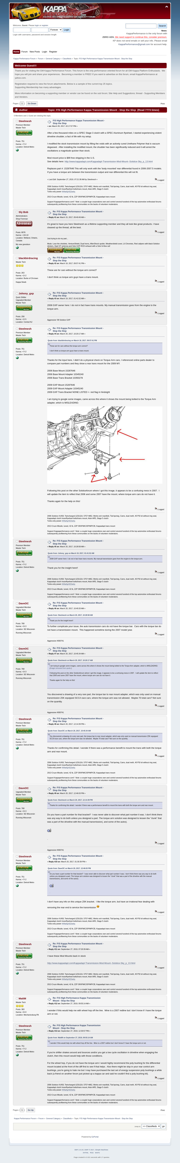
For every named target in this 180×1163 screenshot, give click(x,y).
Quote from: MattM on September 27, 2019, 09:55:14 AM (70, 1038)
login (37, 25)
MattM (22, 998)
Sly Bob (23, 212)
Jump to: (137, 1126)
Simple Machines (101, 1150)
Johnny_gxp (26, 293)
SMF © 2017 (89, 1150)
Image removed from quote (60, 668)
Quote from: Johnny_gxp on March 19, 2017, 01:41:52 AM (71, 553)
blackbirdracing (28, 258)
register (45, 25)
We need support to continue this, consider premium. (140, 37)
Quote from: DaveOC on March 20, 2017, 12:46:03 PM (69, 868)
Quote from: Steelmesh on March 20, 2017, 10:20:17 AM (70, 660)
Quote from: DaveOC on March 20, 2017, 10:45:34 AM (69, 731)
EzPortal (95, 1137)
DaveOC (24, 603)
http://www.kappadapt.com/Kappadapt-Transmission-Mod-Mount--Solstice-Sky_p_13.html (109, 161)
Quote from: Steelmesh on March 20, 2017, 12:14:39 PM (70, 800)
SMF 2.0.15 (78, 1150)
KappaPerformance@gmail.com (134, 44)
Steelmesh (25, 121)
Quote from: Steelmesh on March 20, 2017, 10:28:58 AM (70, 615)
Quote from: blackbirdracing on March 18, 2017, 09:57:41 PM (72, 340)
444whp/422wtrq (68, 192)
